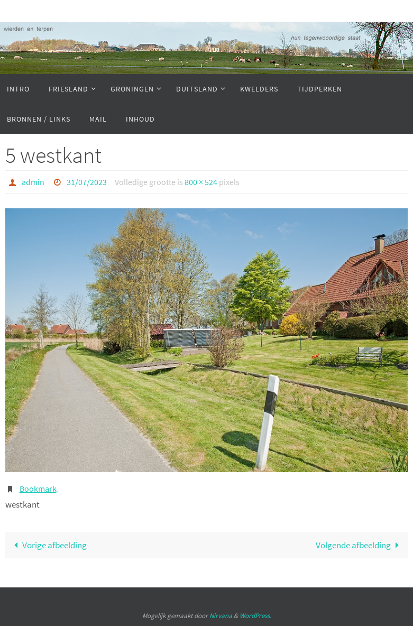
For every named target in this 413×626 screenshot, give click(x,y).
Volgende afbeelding (359, 545)
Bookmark (38, 488)
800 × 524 (201, 182)
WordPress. (255, 615)
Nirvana (220, 615)
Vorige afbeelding (48, 545)
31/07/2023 (87, 182)
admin (33, 182)
